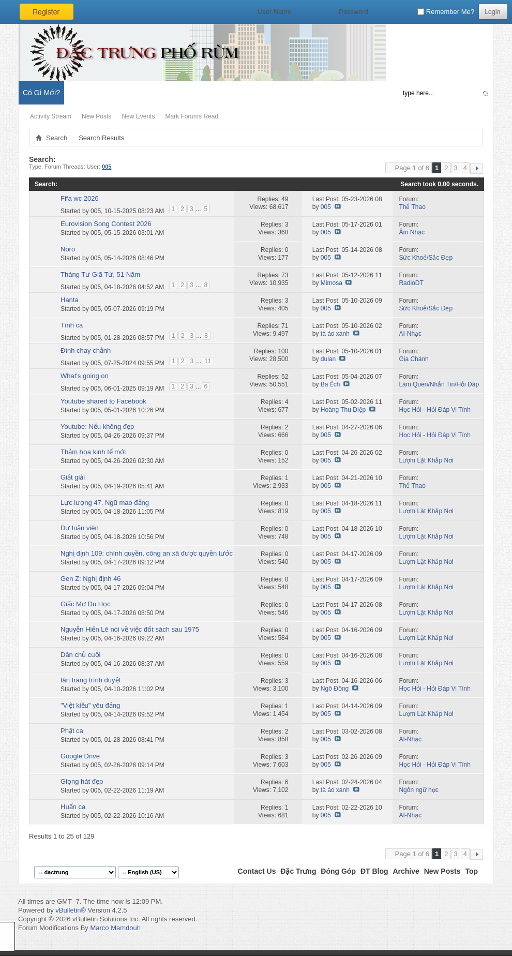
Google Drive (80, 756)
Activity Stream (50, 116)
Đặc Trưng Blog (135, 92)
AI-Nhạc (410, 333)
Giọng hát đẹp (82, 781)
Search (56, 138)
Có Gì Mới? (41, 92)
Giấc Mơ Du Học (86, 604)
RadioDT (411, 283)
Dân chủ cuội (80, 655)
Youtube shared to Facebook (103, 401)
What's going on (85, 376)
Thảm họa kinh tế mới (93, 452)
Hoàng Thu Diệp (343, 409)
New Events (138, 116)
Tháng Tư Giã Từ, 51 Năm (100, 274)
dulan (328, 359)
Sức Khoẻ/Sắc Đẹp (426, 257)
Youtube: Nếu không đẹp (97, 426)
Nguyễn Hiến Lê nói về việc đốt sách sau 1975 (130, 629)
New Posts (96, 116)
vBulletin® (70, 910)
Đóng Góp (338, 871)
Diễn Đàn (85, 92)
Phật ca (72, 731)
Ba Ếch (330, 384)
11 (207, 361)
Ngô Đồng (335, 688)
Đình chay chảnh (86, 350)
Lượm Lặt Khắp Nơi (426, 460)
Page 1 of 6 (412, 168)
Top (471, 871)
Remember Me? (445, 12)
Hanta (70, 300)
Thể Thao (412, 207)
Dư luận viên (80, 528)
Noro (68, 249)
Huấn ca (73, 807)
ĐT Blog (374, 871)
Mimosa (331, 283)
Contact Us (257, 871)
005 (96, 210)
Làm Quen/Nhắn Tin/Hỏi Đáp (439, 384)
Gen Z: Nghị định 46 (91, 578)
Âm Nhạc (412, 232)
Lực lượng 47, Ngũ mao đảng (105, 502)
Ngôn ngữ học (418, 790)
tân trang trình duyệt (91, 680)
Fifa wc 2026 (80, 198)
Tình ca (72, 325)
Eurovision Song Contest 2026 (106, 224)
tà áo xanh (335, 333)
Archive (406, 871)
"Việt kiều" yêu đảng (90, 705)
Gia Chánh (413, 359)
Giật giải (73, 477)
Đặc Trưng (298, 871)
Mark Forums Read (191, 116)
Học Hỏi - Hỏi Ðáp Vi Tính (435, 409)
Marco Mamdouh (115, 928)
